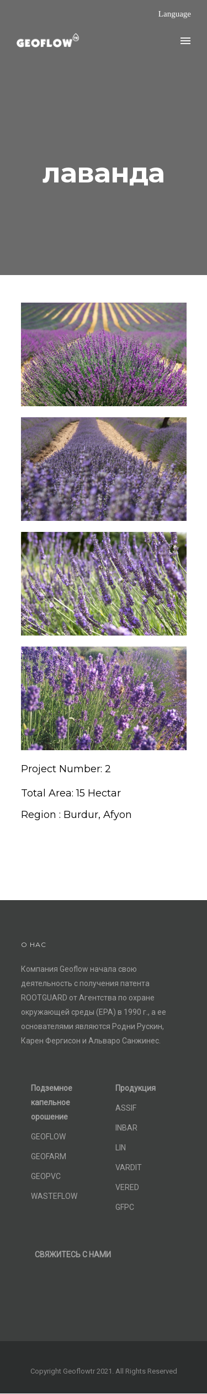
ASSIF (125, 1108)
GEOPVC (46, 1176)
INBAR (126, 1127)
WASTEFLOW (54, 1196)
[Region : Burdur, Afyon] (76, 815)
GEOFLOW (48, 1136)
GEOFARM (48, 1156)
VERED (127, 1187)
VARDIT (128, 1167)
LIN (120, 1147)
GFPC (124, 1207)
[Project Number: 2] (66, 769)
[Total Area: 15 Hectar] (71, 793)
